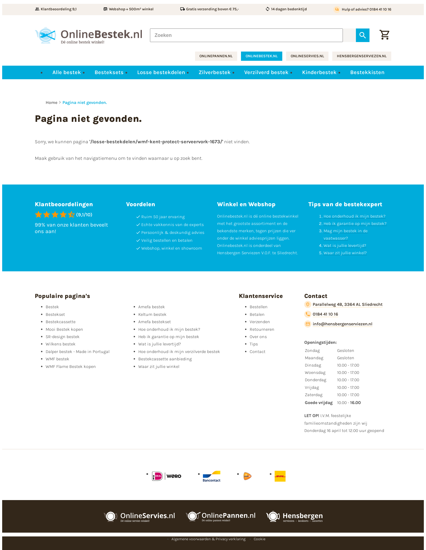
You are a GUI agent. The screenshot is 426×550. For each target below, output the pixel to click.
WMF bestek (57, 358)
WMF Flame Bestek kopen (71, 366)
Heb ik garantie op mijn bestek (168, 336)
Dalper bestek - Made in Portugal (77, 351)
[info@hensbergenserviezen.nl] (338, 324)
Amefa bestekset (154, 321)
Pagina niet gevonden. (84, 102)
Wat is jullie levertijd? (345, 245)
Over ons (258, 336)
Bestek (52, 306)
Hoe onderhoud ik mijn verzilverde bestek (179, 351)
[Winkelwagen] (384, 35)
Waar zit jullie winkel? (345, 252)
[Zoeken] (246, 35)
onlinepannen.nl (216, 56)
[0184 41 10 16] (321, 314)
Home (51, 102)
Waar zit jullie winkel (158, 366)
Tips (254, 343)
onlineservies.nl (307, 56)
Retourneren (262, 329)
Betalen (257, 314)
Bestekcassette (61, 321)
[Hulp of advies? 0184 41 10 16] (362, 9)
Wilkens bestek (61, 343)
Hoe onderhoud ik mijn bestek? (355, 216)
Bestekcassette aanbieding (165, 358)
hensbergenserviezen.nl (362, 56)
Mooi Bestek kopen (64, 329)
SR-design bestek (63, 336)
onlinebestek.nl (262, 56)
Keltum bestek (152, 314)
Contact (257, 351)
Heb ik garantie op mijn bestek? (355, 223)
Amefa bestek (151, 306)
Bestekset (55, 314)
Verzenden (260, 321)
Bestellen (259, 306)
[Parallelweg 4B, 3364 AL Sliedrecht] (343, 304)
